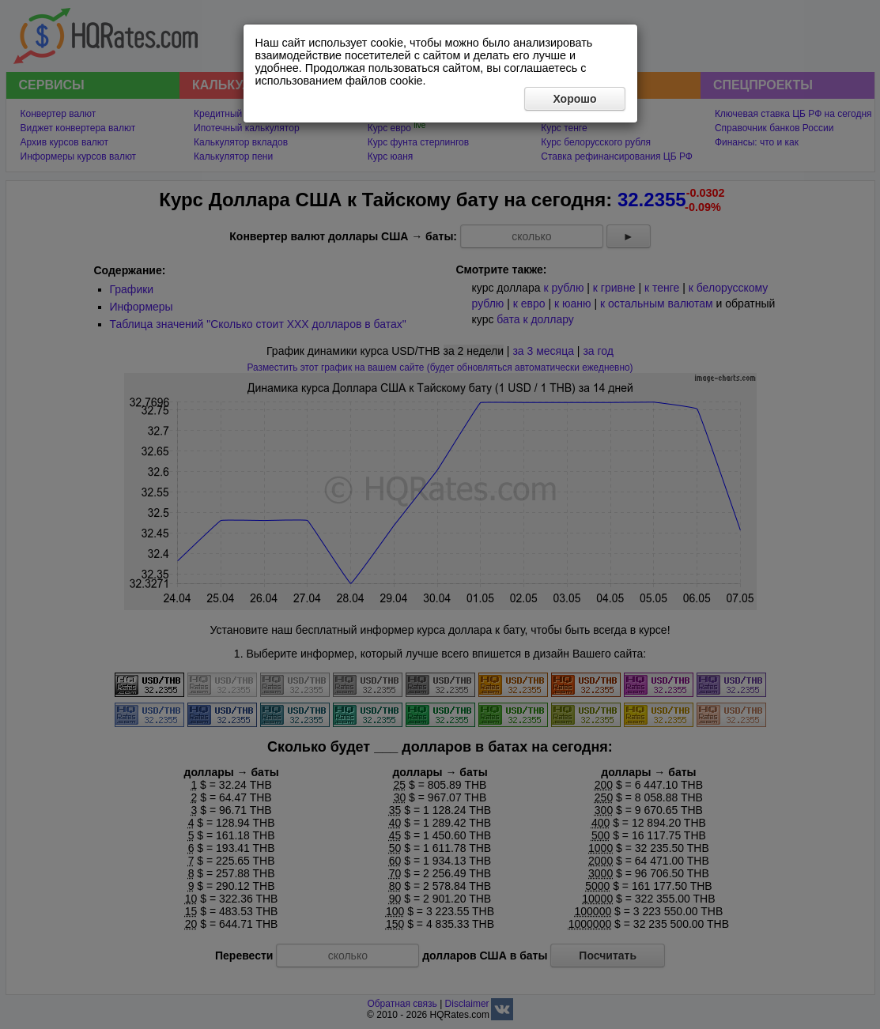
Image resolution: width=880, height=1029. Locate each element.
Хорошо (574, 98)
